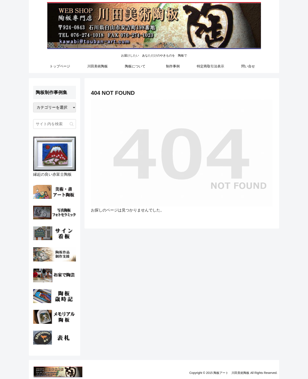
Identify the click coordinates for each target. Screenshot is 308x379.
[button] (71, 124)
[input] (54, 124)
